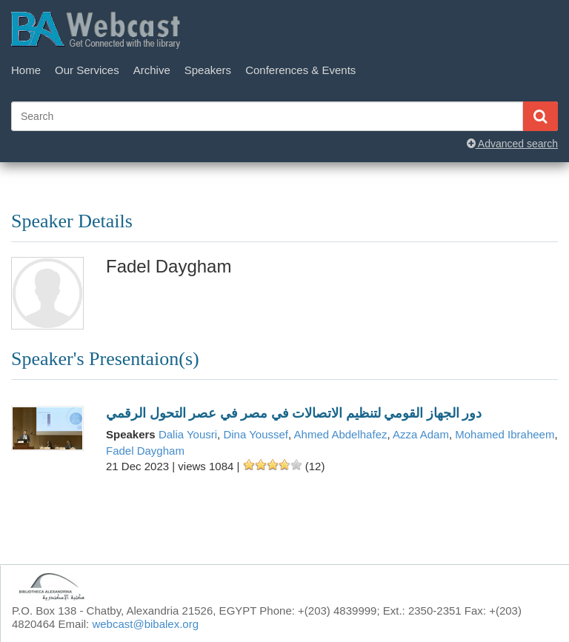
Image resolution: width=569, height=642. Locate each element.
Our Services (87, 70)
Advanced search (512, 144)
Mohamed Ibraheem (504, 434)
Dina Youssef (255, 434)
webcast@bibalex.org (145, 624)
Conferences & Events (300, 70)
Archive (151, 70)
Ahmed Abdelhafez (340, 434)
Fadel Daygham (145, 450)
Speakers (207, 70)
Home (26, 70)
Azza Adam (421, 434)
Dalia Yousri (188, 434)
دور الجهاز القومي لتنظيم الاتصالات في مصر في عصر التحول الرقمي (294, 413)
